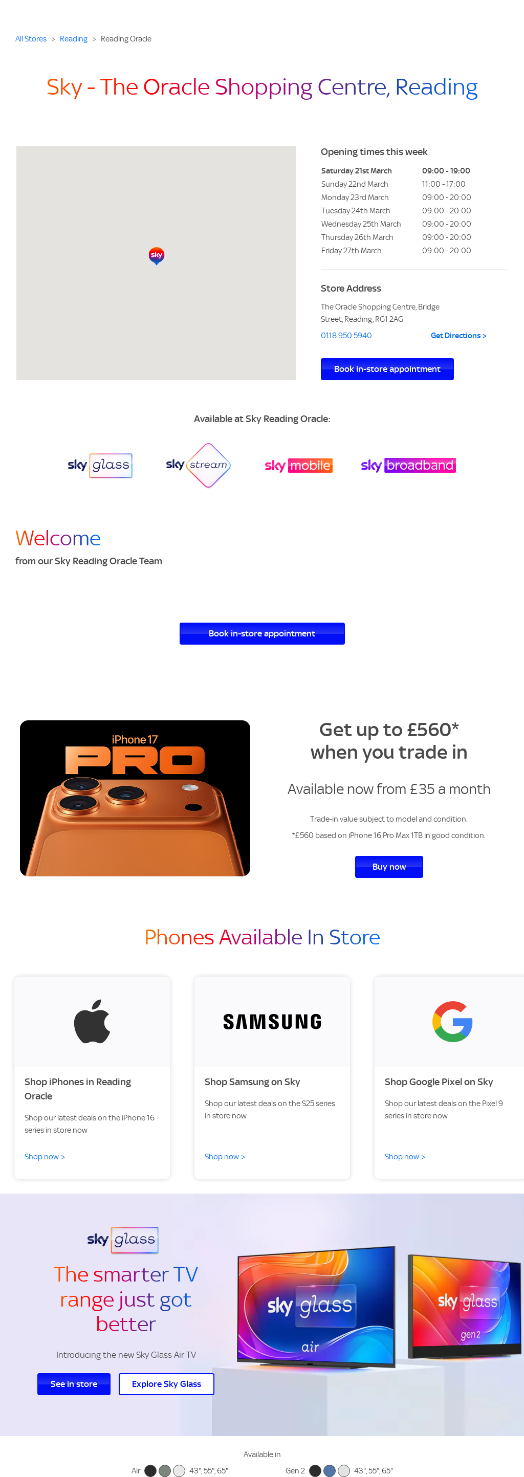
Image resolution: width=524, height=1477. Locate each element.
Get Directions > (459, 335)
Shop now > (45, 1156)
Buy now (389, 867)
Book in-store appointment (387, 369)
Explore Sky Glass (166, 1384)
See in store (74, 1384)
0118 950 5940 (346, 335)
